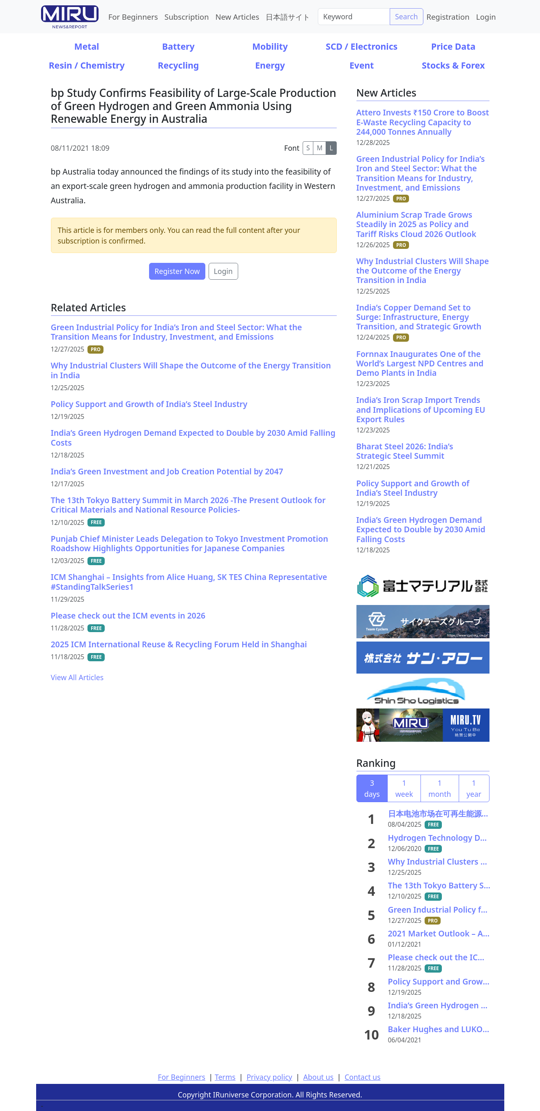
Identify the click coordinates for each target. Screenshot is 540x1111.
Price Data (453, 46)
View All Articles (77, 677)
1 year (473, 788)
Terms (225, 1077)
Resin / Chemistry (87, 65)
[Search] (354, 16)
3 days (372, 788)
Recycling (178, 65)
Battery (178, 46)
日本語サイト (288, 17)
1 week (404, 788)
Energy (270, 65)
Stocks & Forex (453, 65)
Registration (448, 17)
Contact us (363, 1077)
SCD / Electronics (362, 46)
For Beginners (133, 17)
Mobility (270, 46)
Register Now (177, 271)
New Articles (238, 17)
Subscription (187, 17)
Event (361, 65)
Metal (86, 46)
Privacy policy (269, 1077)
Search (406, 16)
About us (318, 1077)
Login (486, 17)
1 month (439, 788)
